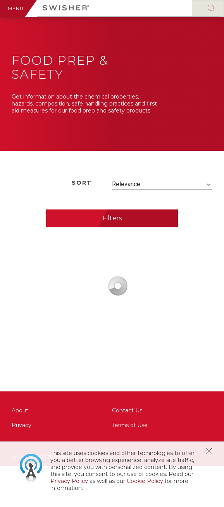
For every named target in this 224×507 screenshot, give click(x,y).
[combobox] (162, 184)
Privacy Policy (69, 481)
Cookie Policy (145, 481)
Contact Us (127, 410)
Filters (112, 218)
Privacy (21, 425)
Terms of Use (130, 425)
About (20, 410)
